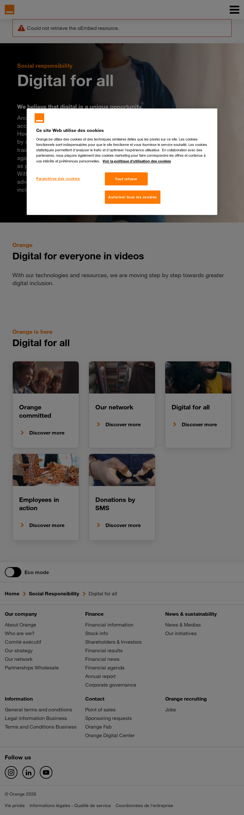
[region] (122, 161)
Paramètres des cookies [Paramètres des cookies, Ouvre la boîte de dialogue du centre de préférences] (58, 178)
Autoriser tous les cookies (132, 197)
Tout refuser (126, 178)
